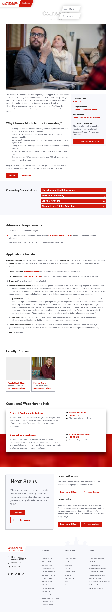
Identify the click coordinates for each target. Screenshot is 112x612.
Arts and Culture (70, 572)
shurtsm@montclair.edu (42, 388)
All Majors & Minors (48, 562)
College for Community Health (85, 109)
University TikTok (23, 574)
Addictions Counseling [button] (52, 195)
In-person (77, 101)
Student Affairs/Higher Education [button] (58, 206)
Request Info (26, 176)
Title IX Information (94, 562)
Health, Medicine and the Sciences (86, 118)
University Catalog (47, 604)
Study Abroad (46, 591)
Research (68, 585)
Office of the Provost (48, 595)
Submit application (31, 272)
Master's (58, 19)
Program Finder (47, 559)
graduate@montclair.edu (77, 412)
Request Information (21, 520)
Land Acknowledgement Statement (99, 581)
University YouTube (19, 574)
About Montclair (70, 559)
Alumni (67, 568)
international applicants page (59, 235)
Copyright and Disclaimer (96, 559)
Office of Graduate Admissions (26, 413)
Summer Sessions (47, 581)
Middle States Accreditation (97, 575)
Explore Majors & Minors (68, 492)
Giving (67, 581)
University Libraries (47, 601)
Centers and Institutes (48, 575)
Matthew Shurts (39, 383)
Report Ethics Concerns (96, 588)
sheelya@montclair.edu (16, 388)
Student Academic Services (50, 598)
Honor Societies (47, 578)
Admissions (69, 565)
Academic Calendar (48, 568)
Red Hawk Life (69, 578)
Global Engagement (48, 588)
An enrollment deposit (32, 276)
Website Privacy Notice (95, 578)
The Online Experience (91, 524)
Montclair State (70, 550)
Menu (105, 9)
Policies (91, 550)
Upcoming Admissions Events (88, 141)
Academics (26, 3)
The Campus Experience (92, 492)
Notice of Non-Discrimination (97, 568)
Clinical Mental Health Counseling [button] (58, 190)
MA (51, 19)
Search (103, 16)
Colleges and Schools (48, 572)
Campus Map (14, 566)
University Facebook (12, 574)
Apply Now (12, 176)
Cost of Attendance (95, 585)
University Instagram (16, 574)
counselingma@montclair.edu (79, 434)
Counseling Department (23, 435)
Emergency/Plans (94, 565)
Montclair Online (47, 565)
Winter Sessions (47, 585)
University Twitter (9, 574)
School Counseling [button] (50, 201)
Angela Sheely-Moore (16, 383)
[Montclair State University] (10, 3)
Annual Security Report (96, 572)
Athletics (68, 575)
